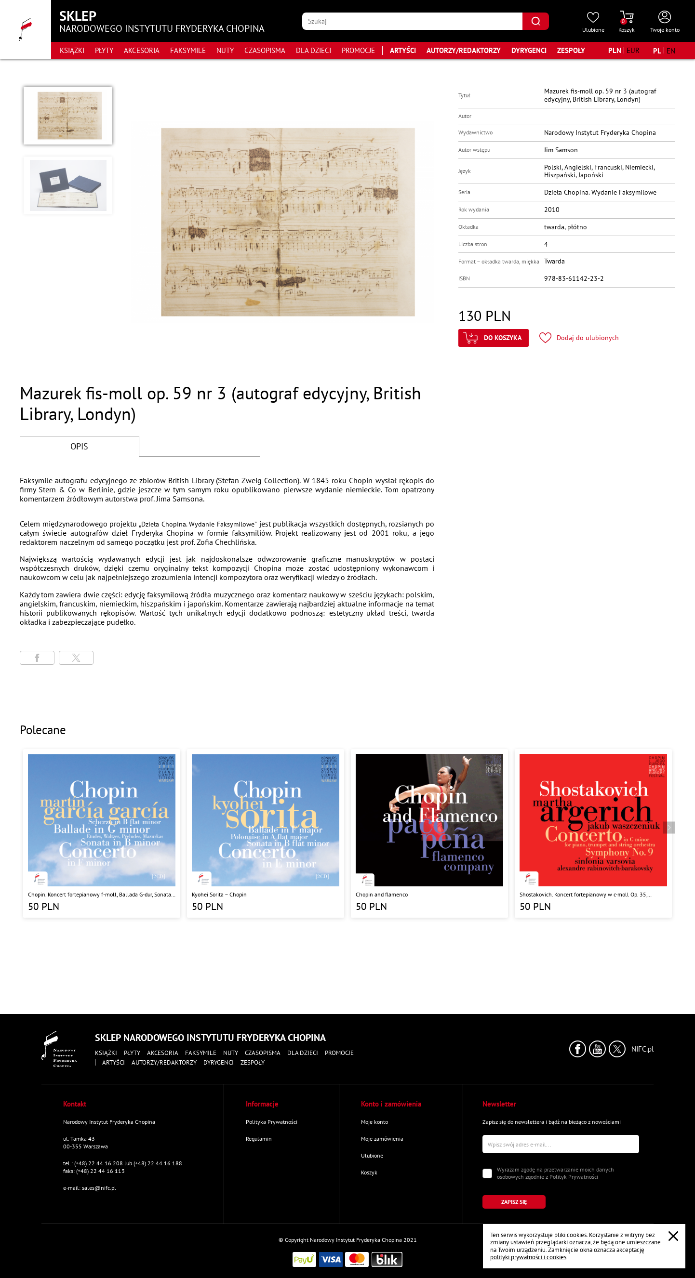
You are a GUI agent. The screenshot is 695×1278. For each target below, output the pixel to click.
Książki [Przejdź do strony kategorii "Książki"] (72, 50)
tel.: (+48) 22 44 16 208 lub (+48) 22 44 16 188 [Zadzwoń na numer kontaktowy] (122, 1163)
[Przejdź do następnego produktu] (669, 828)
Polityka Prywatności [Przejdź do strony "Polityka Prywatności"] (271, 1121)
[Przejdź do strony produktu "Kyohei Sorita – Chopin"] (265, 833)
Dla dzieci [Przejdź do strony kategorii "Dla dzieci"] (313, 50)
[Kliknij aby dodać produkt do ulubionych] (579, 338)
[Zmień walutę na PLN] (615, 50)
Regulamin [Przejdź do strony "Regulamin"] (259, 1138)
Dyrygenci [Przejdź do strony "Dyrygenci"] (529, 50)
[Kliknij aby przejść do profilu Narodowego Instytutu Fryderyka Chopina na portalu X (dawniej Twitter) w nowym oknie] (617, 1049)
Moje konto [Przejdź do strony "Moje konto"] (374, 1121)
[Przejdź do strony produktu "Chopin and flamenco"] (429, 833)
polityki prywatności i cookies (528, 1257)
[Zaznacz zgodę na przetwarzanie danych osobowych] (487, 1173)
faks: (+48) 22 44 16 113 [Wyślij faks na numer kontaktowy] (94, 1170)
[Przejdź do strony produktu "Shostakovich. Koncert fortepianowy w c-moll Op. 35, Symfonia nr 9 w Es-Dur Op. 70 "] (593, 833)
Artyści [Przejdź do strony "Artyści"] (403, 50)
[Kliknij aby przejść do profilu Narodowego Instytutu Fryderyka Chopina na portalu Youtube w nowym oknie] (597, 1049)
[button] (68, 116)
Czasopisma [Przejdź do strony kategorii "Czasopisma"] (264, 50)
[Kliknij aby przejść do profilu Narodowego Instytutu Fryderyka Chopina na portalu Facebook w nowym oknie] (577, 1049)
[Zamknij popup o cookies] (673, 1236)
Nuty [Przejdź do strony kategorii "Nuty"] (225, 50)
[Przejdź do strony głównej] (25, 29)
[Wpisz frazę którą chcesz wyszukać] (412, 21)
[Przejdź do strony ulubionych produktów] (593, 22)
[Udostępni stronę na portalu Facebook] (37, 658)
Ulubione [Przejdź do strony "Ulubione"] (372, 1155)
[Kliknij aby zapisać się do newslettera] (514, 1202)
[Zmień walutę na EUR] (633, 50)
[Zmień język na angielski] (671, 50)
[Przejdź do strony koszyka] (627, 22)
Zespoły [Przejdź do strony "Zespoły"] (571, 50)
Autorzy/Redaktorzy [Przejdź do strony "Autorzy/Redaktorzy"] (464, 50)
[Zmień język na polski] (657, 50)
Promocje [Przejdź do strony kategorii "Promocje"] (358, 50)
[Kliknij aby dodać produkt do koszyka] (493, 338)
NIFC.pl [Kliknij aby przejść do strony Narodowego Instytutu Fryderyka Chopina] (642, 1049)
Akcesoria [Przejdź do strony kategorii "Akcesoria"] (142, 50)
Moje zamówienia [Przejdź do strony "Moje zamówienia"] (382, 1138)
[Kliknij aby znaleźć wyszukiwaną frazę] (535, 21)
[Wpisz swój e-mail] (560, 1144)
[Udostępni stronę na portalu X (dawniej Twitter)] (76, 658)
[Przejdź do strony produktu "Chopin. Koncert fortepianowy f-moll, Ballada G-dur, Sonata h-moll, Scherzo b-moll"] (101, 833)
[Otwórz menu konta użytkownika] (664, 22)
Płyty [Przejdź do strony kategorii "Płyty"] (104, 50)
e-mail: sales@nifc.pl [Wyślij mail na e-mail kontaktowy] (89, 1187)
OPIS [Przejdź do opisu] (79, 446)
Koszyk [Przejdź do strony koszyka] (369, 1172)
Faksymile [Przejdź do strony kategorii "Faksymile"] (188, 50)
